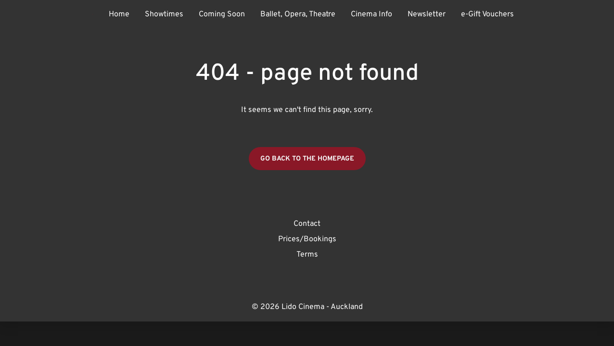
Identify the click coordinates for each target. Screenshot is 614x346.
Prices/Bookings (307, 239)
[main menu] (311, 14)
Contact (307, 224)
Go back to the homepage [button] (307, 159)
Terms (307, 255)
